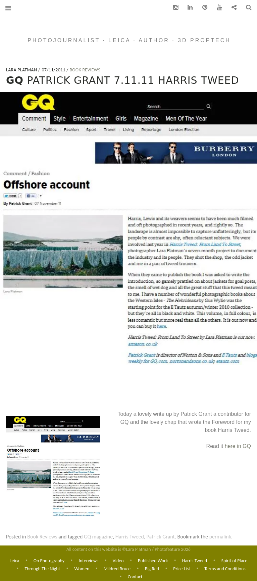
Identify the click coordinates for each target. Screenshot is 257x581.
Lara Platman (22, 70)
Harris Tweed (129, 536)
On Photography (49, 560)
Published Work (153, 560)
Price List (181, 568)
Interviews (88, 560)
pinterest (202, 7)
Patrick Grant (161, 536)
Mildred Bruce (117, 568)
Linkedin (188, 7)
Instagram (173, 7)
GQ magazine (98, 536)
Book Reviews (84, 70)
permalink (220, 536)
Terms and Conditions (225, 568)
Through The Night (42, 568)
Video (118, 560)
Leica (14, 560)
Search (246, 7)
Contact (231, 7)
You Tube (217, 7)
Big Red (152, 568)
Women (82, 568)
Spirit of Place (234, 560)
